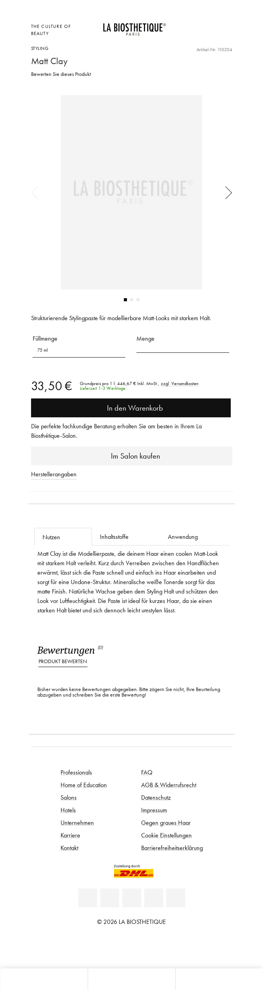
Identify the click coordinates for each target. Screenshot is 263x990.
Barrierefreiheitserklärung (172, 848)
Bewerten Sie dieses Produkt (61, 74)
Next (226, 192)
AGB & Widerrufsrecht (168, 785)
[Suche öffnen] (219, 979)
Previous (37, 192)
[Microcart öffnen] (188, 36)
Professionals (76, 772)
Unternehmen (77, 822)
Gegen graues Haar (166, 822)
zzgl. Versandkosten (180, 383)
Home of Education (84, 785)
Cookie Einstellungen (166, 835)
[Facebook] (109, 898)
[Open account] (208, 25)
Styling (40, 48)
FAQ (147, 772)
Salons (69, 797)
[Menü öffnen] (131, 979)
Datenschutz (156, 797)
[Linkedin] (87, 898)
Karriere (70, 835)
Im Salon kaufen (131, 456)
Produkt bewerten (63, 661)
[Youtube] (131, 898)
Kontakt (69, 848)
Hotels (68, 810)
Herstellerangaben (54, 474)
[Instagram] (153, 898)
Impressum (154, 810)
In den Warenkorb (131, 408)
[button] (182, 347)
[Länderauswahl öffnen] (188, 25)
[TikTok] (175, 898)
